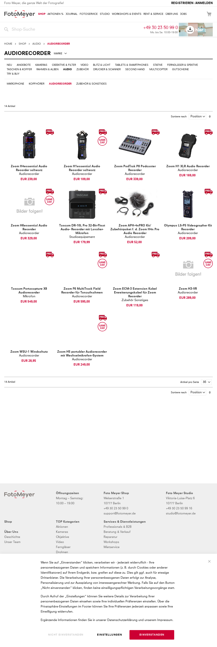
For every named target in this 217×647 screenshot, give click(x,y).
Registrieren (182, 3)
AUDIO (36, 44)
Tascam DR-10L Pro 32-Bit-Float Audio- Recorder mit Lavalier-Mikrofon (82, 229)
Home (8, 44)
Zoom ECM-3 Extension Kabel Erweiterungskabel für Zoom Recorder (135, 292)
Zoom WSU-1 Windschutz (29, 351)
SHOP (22, 44)
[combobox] (72, 29)
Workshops (111, 542)
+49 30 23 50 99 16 (179, 508)
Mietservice (112, 547)
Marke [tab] (58, 53)
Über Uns (11, 531)
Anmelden (204, 3)
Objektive (62, 537)
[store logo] (19, 14)
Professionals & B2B (118, 526)
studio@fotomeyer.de (181, 513)
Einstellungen (109, 635)
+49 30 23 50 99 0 (160, 28)
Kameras (62, 531)
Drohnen (62, 552)
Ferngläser (63, 547)
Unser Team (12, 542)
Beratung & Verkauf (117, 531)
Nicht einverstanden (65, 635)
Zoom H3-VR (188, 288)
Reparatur (110, 537)
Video (60, 542)
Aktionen (62, 526)
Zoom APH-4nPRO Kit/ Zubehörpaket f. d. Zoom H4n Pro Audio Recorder (134, 229)
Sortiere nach (179, 116)
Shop (8, 521)
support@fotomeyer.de (120, 513)
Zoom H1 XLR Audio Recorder (188, 166)
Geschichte (12, 537)
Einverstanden (151, 635)
